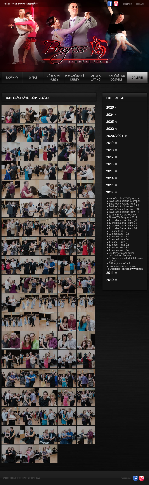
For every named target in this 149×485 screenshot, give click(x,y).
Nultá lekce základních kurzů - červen (126, 259)
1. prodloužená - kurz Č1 (123, 220)
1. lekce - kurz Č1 (119, 242)
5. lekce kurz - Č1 (119, 231)
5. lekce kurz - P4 (119, 239)
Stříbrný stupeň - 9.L (120, 263)
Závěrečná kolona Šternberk (125, 200)
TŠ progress (75, 49)
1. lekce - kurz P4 (119, 250)
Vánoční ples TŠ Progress (124, 198)
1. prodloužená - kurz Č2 (123, 222)
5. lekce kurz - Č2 (119, 233)
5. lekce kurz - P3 (119, 236)
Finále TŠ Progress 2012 (123, 217)
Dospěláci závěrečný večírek (126, 268)
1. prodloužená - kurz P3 (123, 225)
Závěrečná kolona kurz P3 (124, 209)
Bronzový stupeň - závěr (123, 266)
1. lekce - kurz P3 (119, 247)
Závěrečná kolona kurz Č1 (124, 203)
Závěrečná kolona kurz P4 (124, 211)
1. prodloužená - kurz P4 (123, 228)
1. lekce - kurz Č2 (119, 244)
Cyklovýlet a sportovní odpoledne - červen (121, 254)
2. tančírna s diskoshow (122, 214)
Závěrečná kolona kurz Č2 (124, 206)
